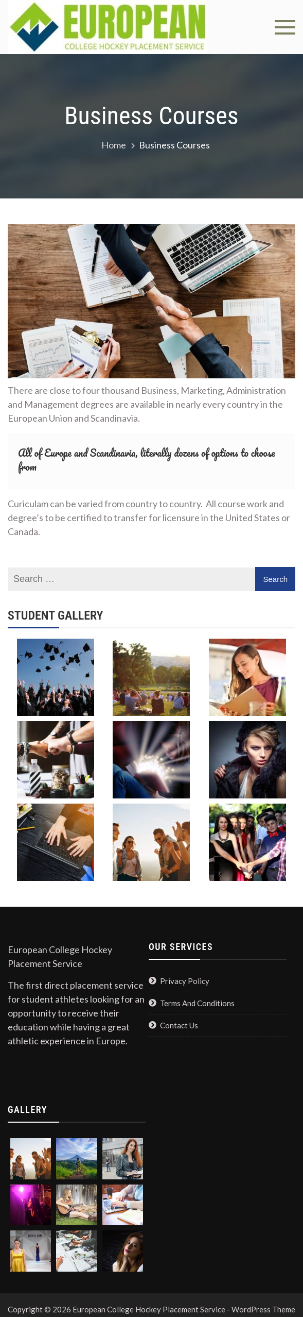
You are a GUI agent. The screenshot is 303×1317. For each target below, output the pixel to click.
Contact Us (179, 1025)
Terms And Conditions (197, 1003)
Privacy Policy (184, 981)
